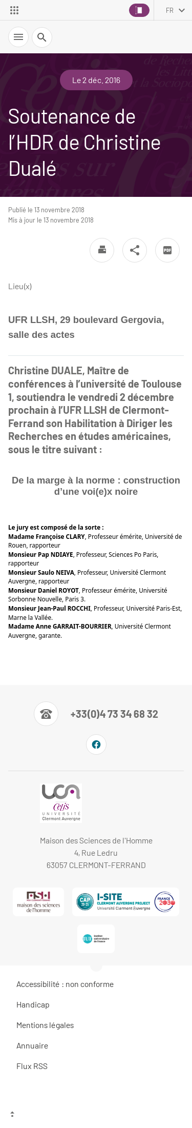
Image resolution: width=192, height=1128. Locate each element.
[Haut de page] (96, 1115)
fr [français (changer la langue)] (170, 10)
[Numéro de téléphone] (96, 713)
